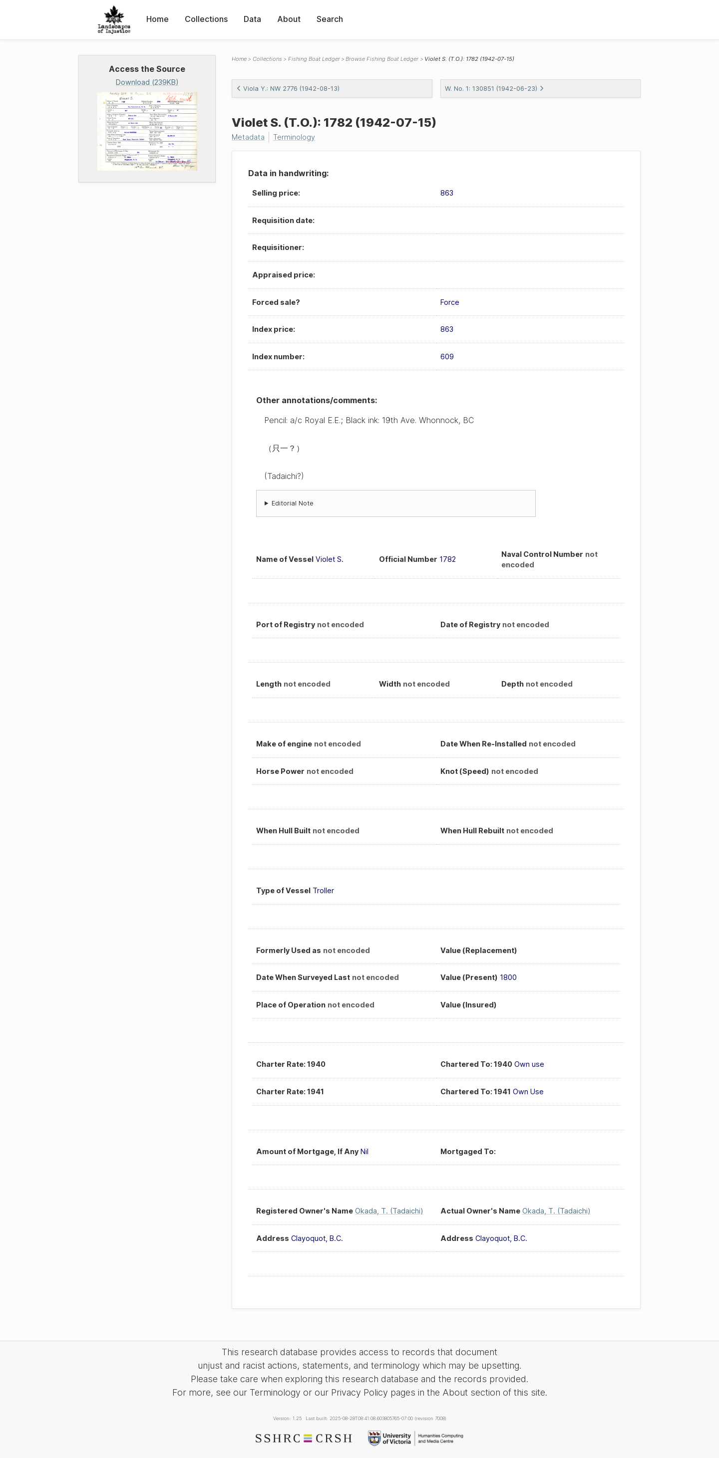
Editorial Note (293, 503)
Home (157, 19)
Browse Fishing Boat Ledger (382, 58)
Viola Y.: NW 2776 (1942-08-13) (288, 88)
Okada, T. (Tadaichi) (389, 1211)
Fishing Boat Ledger (314, 58)
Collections (206, 19)
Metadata (248, 137)
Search (330, 19)
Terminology (294, 137)
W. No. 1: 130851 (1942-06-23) (494, 88)
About (289, 19)
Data (252, 19)
